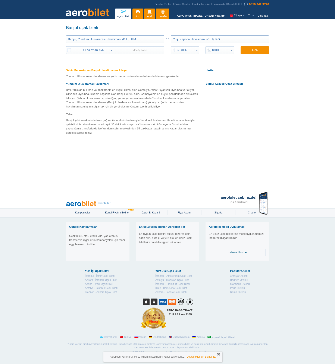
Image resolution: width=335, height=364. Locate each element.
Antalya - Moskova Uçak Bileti (172, 279)
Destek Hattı (233, 4)
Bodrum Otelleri (239, 279)
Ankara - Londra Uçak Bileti (171, 292)
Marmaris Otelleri (240, 284)
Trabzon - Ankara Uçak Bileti (101, 292)
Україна (198, 337)
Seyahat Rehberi (163, 4)
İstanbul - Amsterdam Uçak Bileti (173, 275)
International (108, 337)
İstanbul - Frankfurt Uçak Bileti (172, 284)
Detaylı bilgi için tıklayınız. (201, 356)
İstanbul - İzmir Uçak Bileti (100, 275)
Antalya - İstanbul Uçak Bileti (101, 288)
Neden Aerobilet (202, 4)
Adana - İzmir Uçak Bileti (99, 284)
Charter (252, 212)
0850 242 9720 (256, 4)
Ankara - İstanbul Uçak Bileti (101, 279)
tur (138, 13)
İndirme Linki (237, 252)
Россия (140, 337)
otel (149, 13)
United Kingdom (179, 337)
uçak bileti (123, 13)
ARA (255, 50)
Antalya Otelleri (238, 275)
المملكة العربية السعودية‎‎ (221, 337)
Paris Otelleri (237, 288)
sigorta (218, 212)
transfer (162, 13)
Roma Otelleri (238, 292)
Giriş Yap (263, 15)
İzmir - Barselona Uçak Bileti (171, 288)
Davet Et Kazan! (150, 212)
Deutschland (157, 337)
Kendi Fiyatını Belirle (117, 212)
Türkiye (125, 337)
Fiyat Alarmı (184, 212)
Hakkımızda (219, 4)
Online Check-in (183, 4)
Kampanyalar (83, 212)
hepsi (215, 49)
